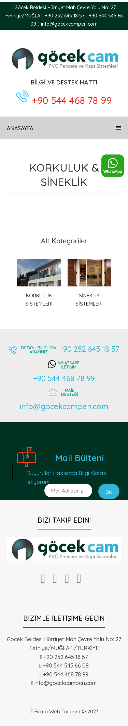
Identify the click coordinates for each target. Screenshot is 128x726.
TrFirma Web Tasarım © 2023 (64, 711)
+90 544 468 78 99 (72, 100)
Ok (108, 492)
